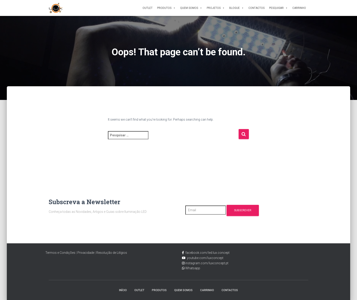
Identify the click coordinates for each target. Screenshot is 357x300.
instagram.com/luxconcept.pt (206, 263)
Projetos (216, 8)
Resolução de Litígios (111, 252)
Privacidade (85, 252)
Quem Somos (191, 8)
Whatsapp (192, 268)
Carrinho (299, 8)
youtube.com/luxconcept (204, 258)
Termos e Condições (60, 252)
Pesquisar (278, 8)
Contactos (256, 8)
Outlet (148, 8)
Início (123, 290)
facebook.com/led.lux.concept (207, 252)
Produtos (166, 8)
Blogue (236, 8)
